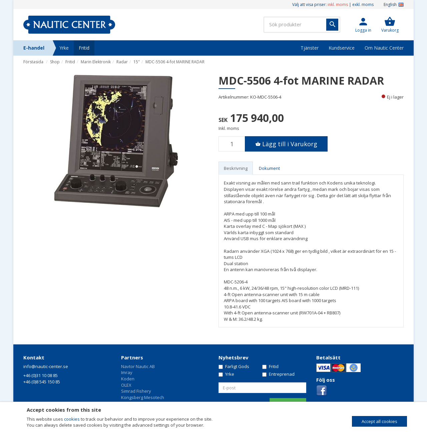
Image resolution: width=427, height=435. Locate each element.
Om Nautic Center (384, 48)
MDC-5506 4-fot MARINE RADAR (174, 62)
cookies (72, 419)
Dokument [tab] (269, 168)
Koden (127, 379)
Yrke (64, 48)
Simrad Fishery (136, 391)
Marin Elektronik (96, 62)
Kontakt (33, 357)
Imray (126, 372)
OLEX (126, 385)
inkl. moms (338, 4)
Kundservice (342, 48)
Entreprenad (278, 374)
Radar (122, 62)
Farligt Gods (234, 366)
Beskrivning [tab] (236, 168)
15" (136, 62)
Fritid (84, 48)
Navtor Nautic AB (138, 366)
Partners (132, 357)
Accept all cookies (379, 421)
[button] (363, 24)
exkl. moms (363, 4)
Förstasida (33, 62)
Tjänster (310, 48)
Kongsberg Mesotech (142, 397)
